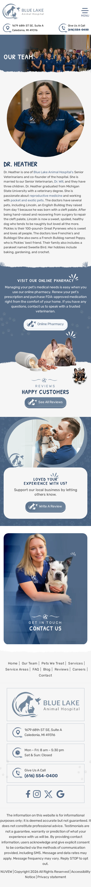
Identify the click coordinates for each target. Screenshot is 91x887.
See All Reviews (50, 402)
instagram (37, 794)
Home (13, 663)
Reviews (62, 669)
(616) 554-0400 (78, 29)
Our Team (29, 663)
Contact (45, 675)
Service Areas (17, 669)
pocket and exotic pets (27, 200)
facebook (28, 794)
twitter (48, 794)
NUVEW (6, 872)
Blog (46, 669)
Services (75, 663)
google (60, 794)
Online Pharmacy (50, 324)
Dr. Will (58, 181)
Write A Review (50, 506)
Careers (79, 669)
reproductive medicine (46, 195)
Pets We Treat (52, 663)
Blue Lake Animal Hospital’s (53, 172)
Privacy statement (51, 877)
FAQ (36, 669)
